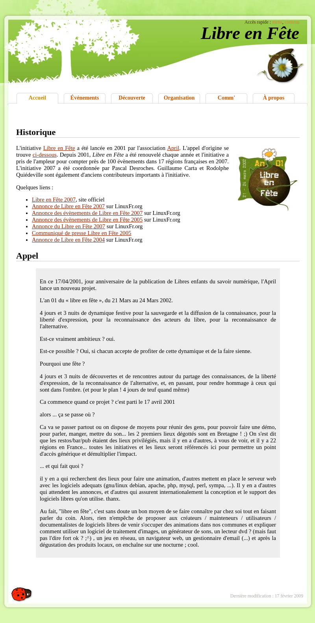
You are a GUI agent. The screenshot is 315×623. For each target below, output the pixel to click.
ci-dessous (45, 155)
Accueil (37, 98)
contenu (292, 22)
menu (277, 22)
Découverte (132, 98)
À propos (274, 98)
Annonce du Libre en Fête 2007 (68, 226)
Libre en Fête (59, 148)
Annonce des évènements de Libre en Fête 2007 (87, 213)
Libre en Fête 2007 (54, 199)
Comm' (226, 98)
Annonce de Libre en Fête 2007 (68, 206)
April (173, 148)
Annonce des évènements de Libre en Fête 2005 (87, 219)
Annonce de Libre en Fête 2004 (68, 240)
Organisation (179, 98)
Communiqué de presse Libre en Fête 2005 (81, 233)
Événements (84, 98)
